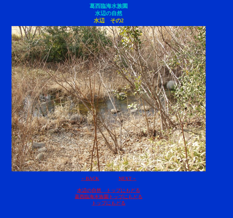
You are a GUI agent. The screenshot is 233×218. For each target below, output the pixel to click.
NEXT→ (128, 178)
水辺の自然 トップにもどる (108, 190)
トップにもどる (109, 203)
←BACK (90, 178)
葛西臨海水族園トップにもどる (109, 196)
